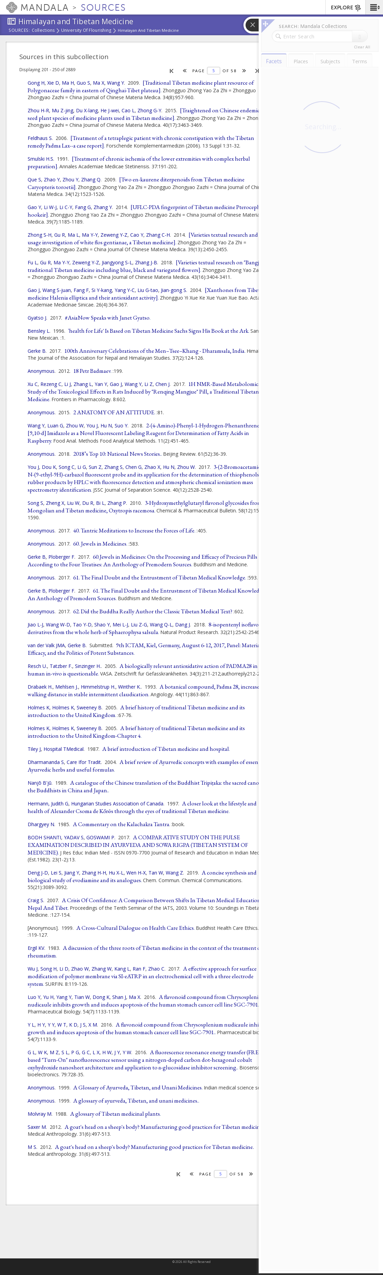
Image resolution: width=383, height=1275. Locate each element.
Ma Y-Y (90, 235)
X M (92, 1024)
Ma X (98, 82)
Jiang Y (71, 872)
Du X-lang (87, 110)
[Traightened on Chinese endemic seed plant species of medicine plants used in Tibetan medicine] (144, 114)
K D (73, 1024)
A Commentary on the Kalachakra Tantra (121, 824)
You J (92, 425)
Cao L (128, 110)
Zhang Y (103, 207)
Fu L (32, 262)
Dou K (49, 467)
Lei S (56, 872)
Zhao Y (52, 179)
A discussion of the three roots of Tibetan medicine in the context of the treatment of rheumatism (145, 951)
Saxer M (37, 1127)
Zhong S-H (39, 235)
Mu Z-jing (62, 110)
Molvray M (39, 1114)
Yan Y (101, 384)
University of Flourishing (86, 30)
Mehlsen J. (66, 686)
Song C (67, 467)
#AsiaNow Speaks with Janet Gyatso (107, 317)
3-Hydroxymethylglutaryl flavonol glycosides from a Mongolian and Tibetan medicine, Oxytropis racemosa (146, 506)
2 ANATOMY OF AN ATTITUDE (113, 412)
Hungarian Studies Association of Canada (117, 803)
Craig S (35, 900)
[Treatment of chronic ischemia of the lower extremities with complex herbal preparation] (139, 162)
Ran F (139, 968)
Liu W (73, 503)
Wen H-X (136, 872)
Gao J (34, 290)
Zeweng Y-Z (113, 235)
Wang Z (174, 872)
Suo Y (121, 425)
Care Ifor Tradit (84, 762)
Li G (81, 467)
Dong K (101, 997)
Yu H (48, 997)
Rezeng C (50, 384)
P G (75, 1052)
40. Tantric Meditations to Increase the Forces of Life (133, 530)
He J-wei (109, 110)
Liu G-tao (147, 290)
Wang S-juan (56, 290)
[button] (374, 7)
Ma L (73, 235)
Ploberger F (61, 557)
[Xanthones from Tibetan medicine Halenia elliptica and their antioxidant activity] (147, 293)
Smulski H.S (40, 158)
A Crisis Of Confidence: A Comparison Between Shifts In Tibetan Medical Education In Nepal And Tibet (147, 904)
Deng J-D (38, 872)
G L (31, 1052)
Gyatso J (37, 317)
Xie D (53, 82)
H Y (41, 1024)
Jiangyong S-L (117, 262)
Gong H (36, 82)
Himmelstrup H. (98, 686)
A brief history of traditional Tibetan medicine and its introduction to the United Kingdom (136, 711)
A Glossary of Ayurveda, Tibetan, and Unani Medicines (137, 1087)
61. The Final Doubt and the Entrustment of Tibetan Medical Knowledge (159, 577)
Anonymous (41, 371)
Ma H (68, 82)
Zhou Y (70, 179)
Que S (34, 179)
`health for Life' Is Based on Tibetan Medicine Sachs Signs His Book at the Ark (158, 330)
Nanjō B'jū (39, 783)
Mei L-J (120, 624)
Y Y (51, 1024)
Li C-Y (65, 207)
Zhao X (152, 467)
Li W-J (50, 207)
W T (61, 1024)
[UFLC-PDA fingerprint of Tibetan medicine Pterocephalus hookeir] (149, 210)
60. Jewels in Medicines (99, 543)
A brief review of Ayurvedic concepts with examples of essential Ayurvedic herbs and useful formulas (147, 765)
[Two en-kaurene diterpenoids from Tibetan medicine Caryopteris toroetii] (136, 183)
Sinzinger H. (88, 666)
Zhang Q (90, 179)
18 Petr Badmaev (92, 371)
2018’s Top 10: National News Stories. (117, 453)
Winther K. (129, 686)
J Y (117, 1052)
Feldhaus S (40, 138)
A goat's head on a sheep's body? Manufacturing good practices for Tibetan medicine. (154, 1147)
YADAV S (74, 837)
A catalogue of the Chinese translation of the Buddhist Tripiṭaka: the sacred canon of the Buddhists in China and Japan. (148, 786)
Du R (87, 503)
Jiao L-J (35, 624)
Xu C (33, 384)
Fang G (83, 207)
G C (86, 1052)
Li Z (148, 384)
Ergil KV (36, 948)
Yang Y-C (125, 290)
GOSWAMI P (100, 837)
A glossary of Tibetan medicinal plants (115, 1113)
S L (64, 1052)
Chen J (162, 384)
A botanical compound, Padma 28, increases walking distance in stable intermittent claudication (144, 690)
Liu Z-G (139, 624)
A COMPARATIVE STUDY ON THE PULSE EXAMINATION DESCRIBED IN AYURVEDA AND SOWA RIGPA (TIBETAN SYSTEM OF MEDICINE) (138, 844)
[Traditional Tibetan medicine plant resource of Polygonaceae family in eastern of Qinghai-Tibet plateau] (141, 86)
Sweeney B (89, 707)
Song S (35, 503)
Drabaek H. (40, 686)
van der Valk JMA (46, 645)
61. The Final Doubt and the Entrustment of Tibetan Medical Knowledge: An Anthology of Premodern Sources (147, 594)
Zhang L (83, 384)
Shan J (119, 997)
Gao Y (34, 207)
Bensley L (38, 331)
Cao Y (136, 235)
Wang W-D (58, 624)
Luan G (55, 425)
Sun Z (95, 467)
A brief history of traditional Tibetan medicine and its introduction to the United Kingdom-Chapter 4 (136, 731)
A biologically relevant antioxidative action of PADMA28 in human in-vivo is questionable (143, 669)
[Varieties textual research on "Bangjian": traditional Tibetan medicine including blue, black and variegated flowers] (148, 266)
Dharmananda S (46, 762)
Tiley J (34, 749)
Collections (43, 30)
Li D (63, 968)
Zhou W (75, 425)
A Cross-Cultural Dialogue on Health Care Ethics (135, 928)
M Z (54, 1052)
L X (96, 1052)
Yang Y (63, 997)
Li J (67, 384)
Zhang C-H (158, 235)
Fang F (81, 290)
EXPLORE (346, 7)
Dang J (182, 624)
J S (83, 1024)
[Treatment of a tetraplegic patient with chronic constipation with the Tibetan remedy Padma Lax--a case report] (141, 141)
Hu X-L (116, 872)
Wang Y (115, 82)
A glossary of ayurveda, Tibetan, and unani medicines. (135, 1100)
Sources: (19, 30)
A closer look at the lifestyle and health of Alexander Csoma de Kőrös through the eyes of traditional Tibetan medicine (142, 807)
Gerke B (37, 351)
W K (42, 1052)
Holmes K (38, 707)
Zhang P (116, 503)
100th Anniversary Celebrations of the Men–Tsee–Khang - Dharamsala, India (154, 351)
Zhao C (156, 968)
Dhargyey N (41, 824)
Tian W (82, 997)
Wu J (33, 968)
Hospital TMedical (64, 749)
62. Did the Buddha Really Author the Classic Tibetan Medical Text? (152, 611)
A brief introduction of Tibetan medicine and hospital (165, 749)
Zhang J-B (146, 262)
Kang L (122, 968)
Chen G (133, 467)
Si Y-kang (102, 290)
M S (32, 1147)
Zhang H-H (94, 872)
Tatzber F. (61, 666)
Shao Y (102, 624)
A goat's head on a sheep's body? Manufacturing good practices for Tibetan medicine (163, 1127)
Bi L (100, 503)
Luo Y (34, 997)
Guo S (83, 82)
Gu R (59, 235)
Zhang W (102, 968)
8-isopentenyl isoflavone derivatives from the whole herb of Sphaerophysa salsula (146, 628)
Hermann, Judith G (48, 803)
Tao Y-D (82, 624)
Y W (127, 1052)
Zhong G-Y (149, 110)
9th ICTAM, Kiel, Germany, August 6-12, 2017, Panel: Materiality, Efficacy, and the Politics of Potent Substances (148, 649)
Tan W (156, 872)
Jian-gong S (173, 290)
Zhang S (113, 467)
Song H (48, 968)
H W (107, 1052)
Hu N (106, 425)
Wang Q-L (161, 624)
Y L (31, 1024)
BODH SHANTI (44, 837)
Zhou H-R (38, 110)
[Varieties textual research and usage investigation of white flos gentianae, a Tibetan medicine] (143, 238)
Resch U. (37, 666)
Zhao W (80, 968)
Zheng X (55, 503)
